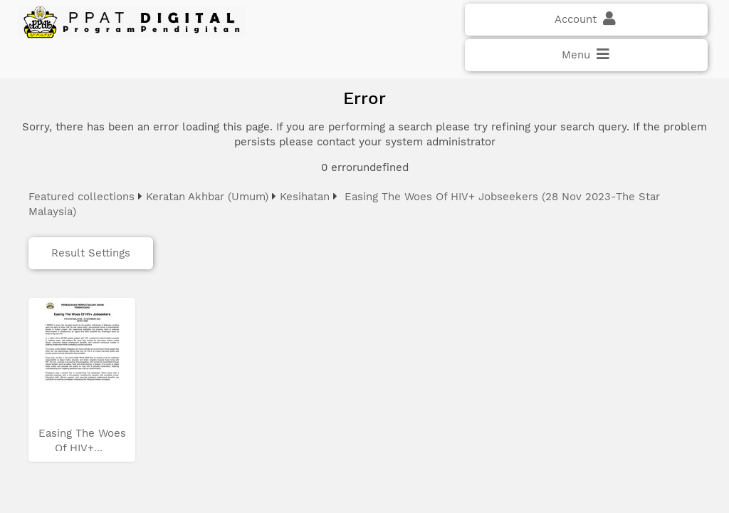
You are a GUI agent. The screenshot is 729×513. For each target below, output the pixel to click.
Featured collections (81, 196)
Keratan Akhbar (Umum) (207, 196)
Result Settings (90, 253)
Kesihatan (305, 196)
